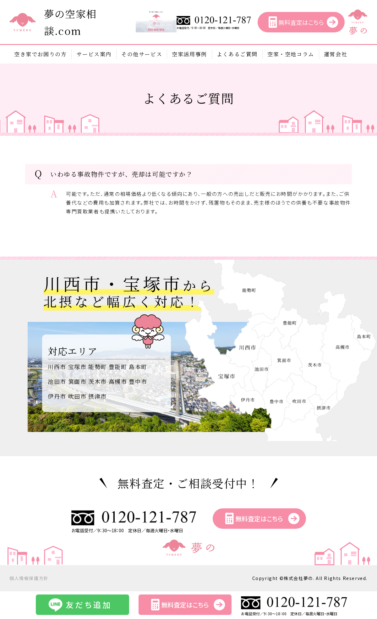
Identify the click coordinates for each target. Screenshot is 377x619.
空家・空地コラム (290, 54)
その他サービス (141, 54)
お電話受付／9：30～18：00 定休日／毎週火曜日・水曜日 (214, 26)
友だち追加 (89, 604)
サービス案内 (94, 54)
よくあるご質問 (237, 54)
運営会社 (335, 54)
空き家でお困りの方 (40, 54)
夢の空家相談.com (70, 22)
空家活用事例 (189, 54)
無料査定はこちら (301, 22)
